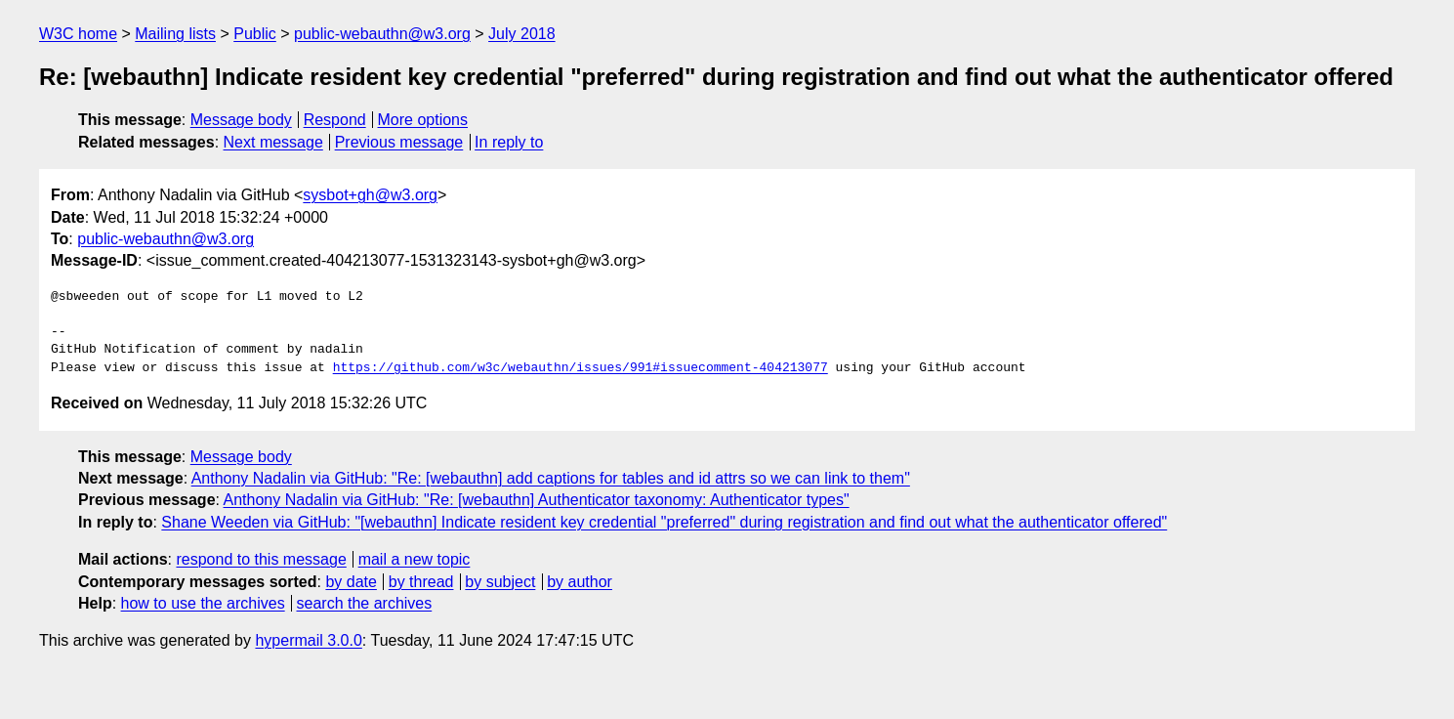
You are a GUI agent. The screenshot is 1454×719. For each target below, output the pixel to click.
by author (579, 581)
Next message (273, 142)
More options (423, 119)
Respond (335, 119)
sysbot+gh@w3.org (370, 195)
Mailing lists (175, 33)
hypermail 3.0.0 (308, 640)
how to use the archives (203, 603)
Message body (241, 119)
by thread (421, 581)
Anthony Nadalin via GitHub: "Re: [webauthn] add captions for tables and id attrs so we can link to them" (550, 478)
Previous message (399, 142)
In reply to (509, 142)
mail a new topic (414, 559)
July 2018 (522, 33)
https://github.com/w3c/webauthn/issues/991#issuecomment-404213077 (580, 368)
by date (350, 581)
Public (254, 33)
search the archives (365, 603)
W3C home (78, 33)
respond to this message (261, 559)
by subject (500, 581)
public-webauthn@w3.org (382, 33)
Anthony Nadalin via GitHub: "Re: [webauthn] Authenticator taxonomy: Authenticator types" (537, 499)
